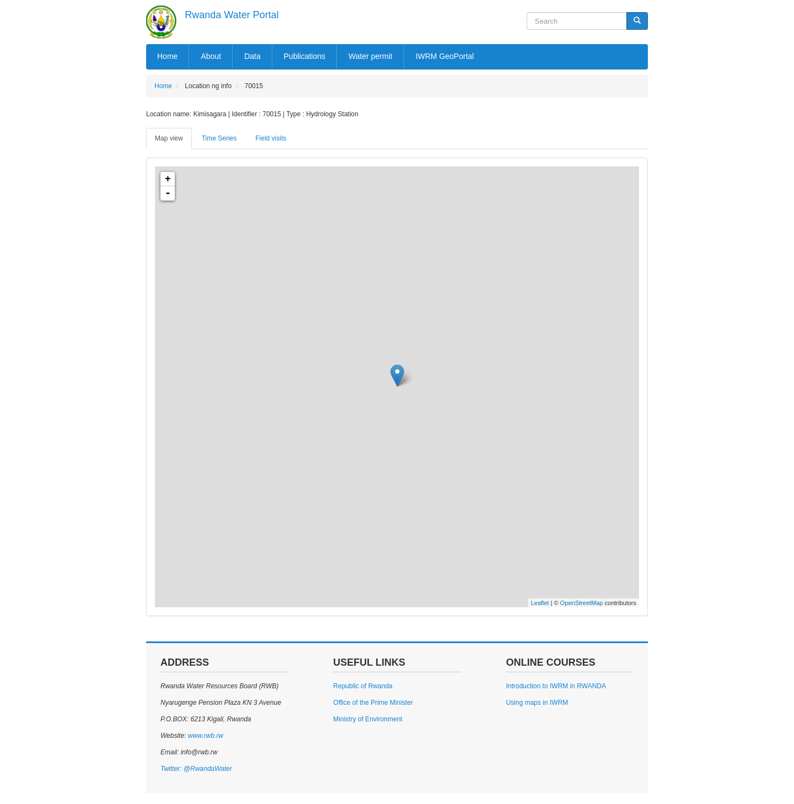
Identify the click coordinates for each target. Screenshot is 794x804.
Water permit (370, 56)
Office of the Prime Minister (373, 702)
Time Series (219, 138)
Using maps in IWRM (537, 702)
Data (252, 56)
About (211, 56)
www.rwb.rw (204, 736)
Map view (169, 138)
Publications (305, 56)
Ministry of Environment (367, 719)
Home (167, 56)
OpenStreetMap (581, 603)
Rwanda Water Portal (231, 14)
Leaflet (540, 603)
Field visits (270, 138)
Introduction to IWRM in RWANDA (556, 686)
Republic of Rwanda (362, 686)
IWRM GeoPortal (445, 56)
